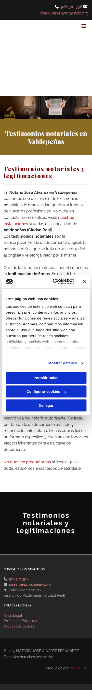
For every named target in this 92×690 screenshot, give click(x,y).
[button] (74, 27)
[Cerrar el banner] (84, 281)
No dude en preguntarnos (27, 462)
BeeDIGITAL (79, 668)
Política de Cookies (19, 626)
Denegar (46, 405)
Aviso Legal (13, 615)
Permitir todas (46, 378)
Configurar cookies (46, 391)
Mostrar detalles (62, 363)
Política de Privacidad (21, 621)
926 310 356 (71, 6)
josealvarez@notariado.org (30, 584)
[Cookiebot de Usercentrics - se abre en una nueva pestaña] (55, 281)
